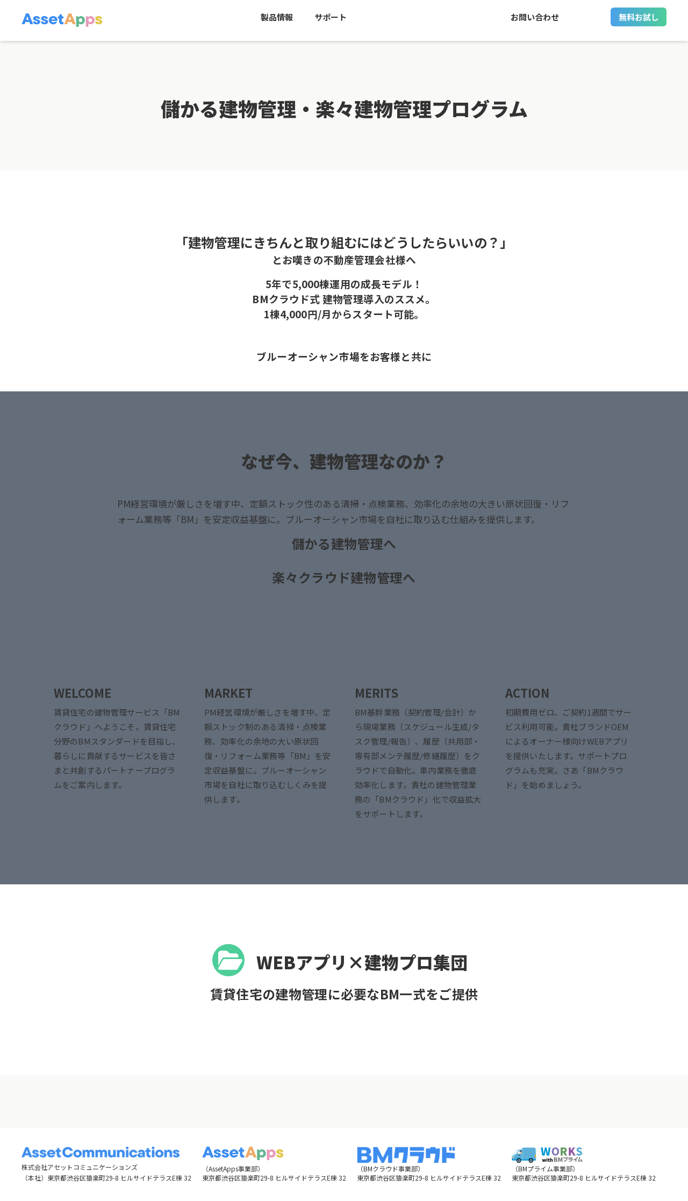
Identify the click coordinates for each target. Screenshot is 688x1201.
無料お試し (639, 21)
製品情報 (277, 21)
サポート (330, 21)
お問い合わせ (535, 21)
